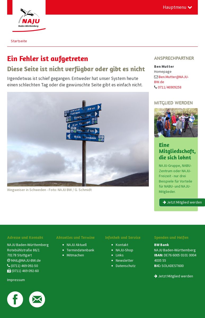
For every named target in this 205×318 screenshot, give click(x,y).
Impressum (16, 279)
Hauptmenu (177, 7)
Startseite (19, 41)
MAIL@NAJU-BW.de (26, 260)
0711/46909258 (169, 87)
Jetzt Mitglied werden (175, 276)
